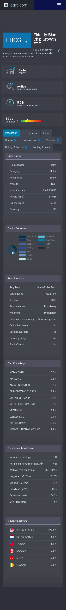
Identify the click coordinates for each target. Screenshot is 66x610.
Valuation (52, 140)
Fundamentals (31, 140)
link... (53, 184)
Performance (30, 133)
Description (11, 133)
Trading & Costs (41, 147)
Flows (46, 133)
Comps (10, 140)
